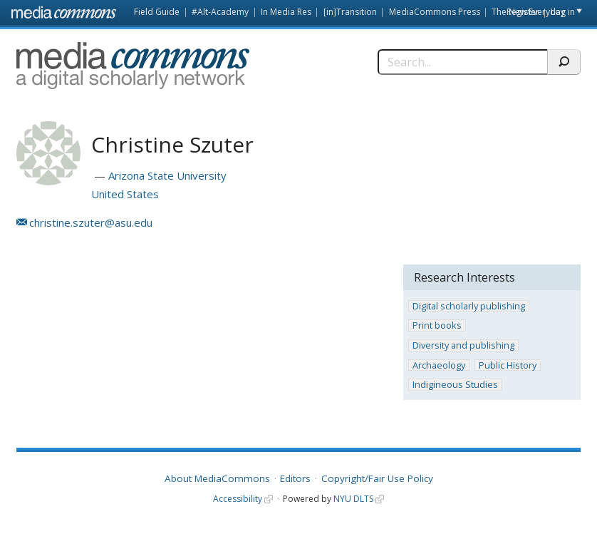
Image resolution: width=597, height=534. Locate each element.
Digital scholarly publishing (468, 306)
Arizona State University (167, 175)
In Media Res (286, 12)
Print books (437, 325)
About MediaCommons (217, 478)
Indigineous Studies (455, 385)
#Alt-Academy (220, 12)
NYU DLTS (353, 499)
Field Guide (157, 12)
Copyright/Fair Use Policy (377, 478)
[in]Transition (350, 12)
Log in (563, 12)
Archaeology (438, 365)
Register (523, 12)
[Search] (463, 62)
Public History (507, 365)
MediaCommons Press (434, 12)
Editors (295, 478)
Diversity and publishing (463, 345)
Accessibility (237, 499)
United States (125, 194)
